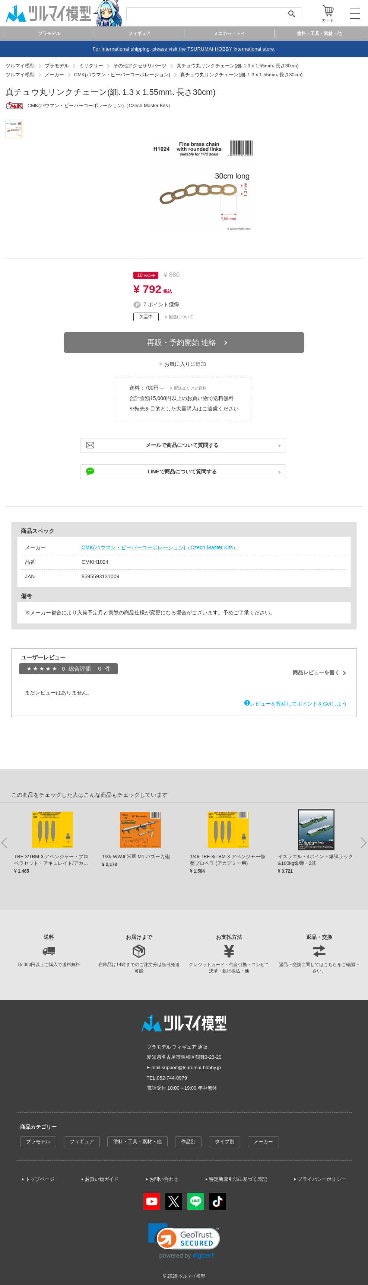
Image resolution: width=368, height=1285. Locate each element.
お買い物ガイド (102, 1179)
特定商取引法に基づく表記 (238, 1179)
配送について (181, 316)
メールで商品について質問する (182, 445)
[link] (184, 1241)
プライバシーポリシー (322, 1179)
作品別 (188, 1141)
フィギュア (82, 1141)
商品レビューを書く (316, 672)
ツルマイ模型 (191, 1276)
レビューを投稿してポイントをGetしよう (298, 704)
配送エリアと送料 (190, 388)
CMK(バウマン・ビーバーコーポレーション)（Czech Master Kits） (160, 547)
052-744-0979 (172, 1078)
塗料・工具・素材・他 (137, 1141)
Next (363, 842)
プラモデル (38, 1141)
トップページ (39, 1179)
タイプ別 (224, 1141)
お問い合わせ (163, 1179)
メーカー (263, 1141)
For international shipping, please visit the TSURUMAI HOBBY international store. (184, 49)
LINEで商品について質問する (182, 471)
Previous (4, 842)
